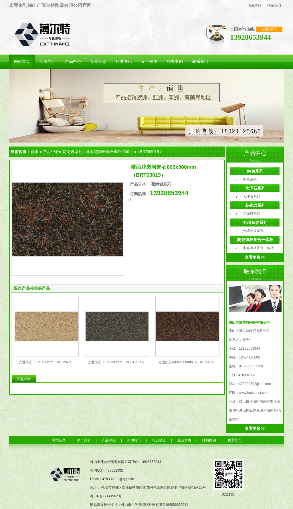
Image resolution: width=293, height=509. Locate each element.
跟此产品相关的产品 (32, 288)
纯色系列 (255, 171)
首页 (35, 151)
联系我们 (274, 5)
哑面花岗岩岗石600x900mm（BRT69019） (124, 151)
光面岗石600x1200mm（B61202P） (46, 362)
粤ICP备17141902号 (105, 496)
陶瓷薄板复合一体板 (255, 239)
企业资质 (184, 440)
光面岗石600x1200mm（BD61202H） (117, 362)
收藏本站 (255, 5)
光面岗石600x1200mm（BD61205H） (187, 362)
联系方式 (234, 440)
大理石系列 (255, 188)
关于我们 (84, 440)
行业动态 (159, 440)
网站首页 (59, 440)
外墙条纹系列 (255, 222)
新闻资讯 (134, 440)
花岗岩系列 (72, 151)
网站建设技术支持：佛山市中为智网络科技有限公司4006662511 (139, 505)
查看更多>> (255, 257)
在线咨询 (269, 29)
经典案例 (209, 440)
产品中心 (51, 151)
